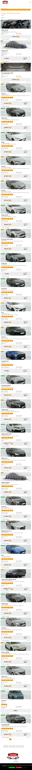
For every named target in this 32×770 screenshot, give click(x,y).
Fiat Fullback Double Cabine (11, 9)
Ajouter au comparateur (5, 61)
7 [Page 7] (21, 739)
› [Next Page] (23, 739)
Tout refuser (18, 767)
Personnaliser (24, 767)
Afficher (2, 17)
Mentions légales (16, 761)
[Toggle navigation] (30, 2)
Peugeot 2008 (24, 9)
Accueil (16, 760)
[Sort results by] (9, 15)
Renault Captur (3, 9)
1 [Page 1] (10, 739)
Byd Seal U (18, 9)
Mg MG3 (28, 9)
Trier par (2, 15)
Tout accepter (12, 767)
